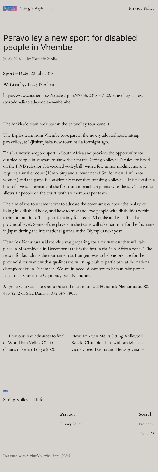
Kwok (37, 58)
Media (52, 58)
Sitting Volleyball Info (37, 8)
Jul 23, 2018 (12, 58)
